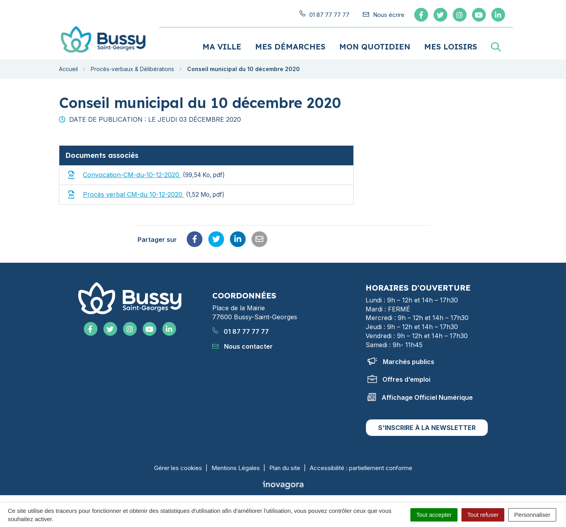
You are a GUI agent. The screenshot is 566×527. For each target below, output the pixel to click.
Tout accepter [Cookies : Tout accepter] (434, 514)
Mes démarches (290, 46)
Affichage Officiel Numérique (420, 397)
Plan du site (284, 467)
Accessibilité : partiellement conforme (361, 467)
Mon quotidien (374, 46)
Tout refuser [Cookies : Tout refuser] (482, 514)
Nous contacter (242, 346)
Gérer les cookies (178, 467)
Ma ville (221, 46)
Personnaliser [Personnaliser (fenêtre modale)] (532, 514)
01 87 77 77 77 (240, 331)
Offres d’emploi (399, 379)
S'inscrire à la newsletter (427, 427)
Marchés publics (401, 361)
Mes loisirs (450, 46)
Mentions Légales (235, 467)
